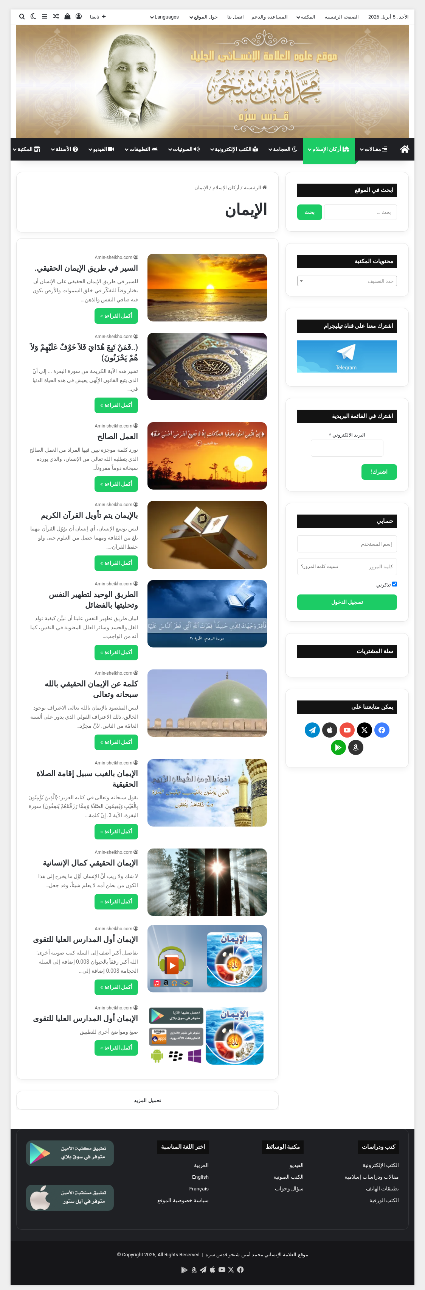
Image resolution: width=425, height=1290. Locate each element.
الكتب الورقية (384, 1200)
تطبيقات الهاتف (382, 1188)
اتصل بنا (235, 17)
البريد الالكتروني (347, 435)
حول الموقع (206, 17)
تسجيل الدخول (347, 602)
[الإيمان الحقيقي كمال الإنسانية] (207, 882)
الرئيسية (255, 187)
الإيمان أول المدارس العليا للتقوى (85, 939)
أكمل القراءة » (116, 316)
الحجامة (285, 149)
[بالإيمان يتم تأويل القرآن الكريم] (207, 534)
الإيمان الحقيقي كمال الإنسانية (90, 862)
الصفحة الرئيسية (342, 17)
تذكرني (386, 585)
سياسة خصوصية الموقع (183, 1200)
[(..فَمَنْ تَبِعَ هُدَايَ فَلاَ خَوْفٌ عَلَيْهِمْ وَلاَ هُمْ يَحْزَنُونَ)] (207, 366)
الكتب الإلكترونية (236, 149)
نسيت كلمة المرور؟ (319, 566)
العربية (201, 1165)
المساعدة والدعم (269, 17)
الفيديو (103, 149)
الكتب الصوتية (288, 1177)
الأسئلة (67, 149)
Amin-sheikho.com (113, 257)
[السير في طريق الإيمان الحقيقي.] (207, 287)
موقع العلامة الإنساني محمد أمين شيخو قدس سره (257, 1254)
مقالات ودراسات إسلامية (371, 1177)
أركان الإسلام (330, 149)
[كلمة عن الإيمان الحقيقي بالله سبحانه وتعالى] (207, 703)
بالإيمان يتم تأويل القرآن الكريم (89, 515)
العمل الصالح (117, 436)
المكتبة (308, 17)
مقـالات (376, 149)
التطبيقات (143, 149)
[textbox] (347, 281)
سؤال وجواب (289, 1188)
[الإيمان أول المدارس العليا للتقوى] (207, 958)
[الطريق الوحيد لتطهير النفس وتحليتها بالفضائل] (207, 613)
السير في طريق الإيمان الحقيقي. (86, 268)
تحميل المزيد (147, 1100)
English (200, 1177)
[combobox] (347, 281)
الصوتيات (186, 149)
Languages (167, 17)
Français (199, 1188)
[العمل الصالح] (207, 456)
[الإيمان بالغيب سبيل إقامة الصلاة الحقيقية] (207, 793)
